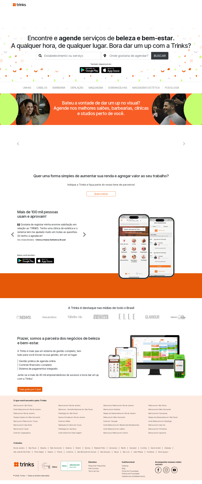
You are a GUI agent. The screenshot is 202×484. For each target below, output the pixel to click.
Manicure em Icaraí (21, 429)
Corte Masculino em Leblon (114, 429)
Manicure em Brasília (111, 409)
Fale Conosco (93, 468)
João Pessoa (138, 452)
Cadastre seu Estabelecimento (133, 476)
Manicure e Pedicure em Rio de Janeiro (118, 405)
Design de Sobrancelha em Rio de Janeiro (119, 413)
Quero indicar (101, 193)
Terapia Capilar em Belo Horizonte (26, 417)
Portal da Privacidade (130, 471)
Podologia (172, 87)
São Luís (126, 452)
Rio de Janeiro (18, 448)
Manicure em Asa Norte (22, 425)
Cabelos (41, 87)
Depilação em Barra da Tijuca (69, 425)
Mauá (116, 452)
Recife (123, 448)
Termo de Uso (93, 471)
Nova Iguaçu (163, 452)
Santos (87, 448)
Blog (123, 468)
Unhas (27, 87)
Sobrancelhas (117, 87)
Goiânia (69, 448)
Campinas (113, 448)
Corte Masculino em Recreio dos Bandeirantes (121, 425)
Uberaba (167, 448)
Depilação (77, 87)
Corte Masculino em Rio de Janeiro (27, 409)
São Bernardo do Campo (86, 452)
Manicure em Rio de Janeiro (69, 405)
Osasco (50, 452)
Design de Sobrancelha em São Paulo (163, 417)
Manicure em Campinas (157, 413)
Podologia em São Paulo (68, 413)
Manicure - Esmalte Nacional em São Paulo (75, 409)
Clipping (125, 466)
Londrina (69, 452)
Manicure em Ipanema (157, 433)
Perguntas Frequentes (96, 466)
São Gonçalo (105, 452)
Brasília (43, 448)
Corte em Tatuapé (110, 421)
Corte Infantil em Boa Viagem (70, 433)
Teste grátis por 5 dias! (30, 389)
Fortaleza (150, 452)
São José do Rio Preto (21, 452)
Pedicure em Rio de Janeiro (24, 413)
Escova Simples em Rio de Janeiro (71, 417)
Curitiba (143, 448)
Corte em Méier (64, 421)
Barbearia (59, 87)
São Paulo (32, 448)
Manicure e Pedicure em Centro (115, 433)
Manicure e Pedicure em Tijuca (25, 421)
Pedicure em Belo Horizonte (114, 417)
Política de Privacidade (130, 474)
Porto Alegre (39, 452)
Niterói (78, 448)
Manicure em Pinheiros (157, 429)
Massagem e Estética (146, 87)
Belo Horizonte (56, 448)
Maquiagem (96, 87)
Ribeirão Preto (99, 448)
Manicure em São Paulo (22, 405)
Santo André (155, 448)
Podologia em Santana (67, 429)
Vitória (59, 452)
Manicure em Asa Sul (156, 425)
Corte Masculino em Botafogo (160, 421)
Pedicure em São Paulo (157, 405)
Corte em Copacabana (22, 433)
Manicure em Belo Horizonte (159, 409)
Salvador (133, 448)
